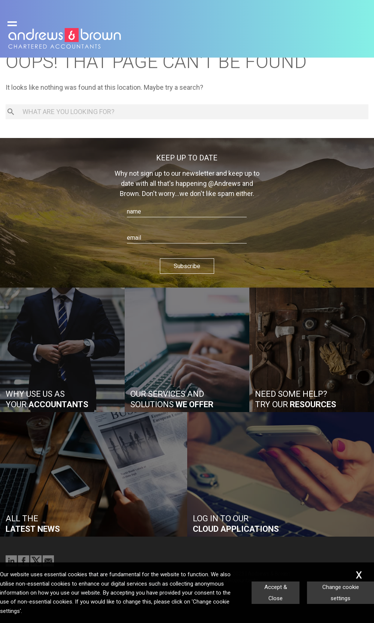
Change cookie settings (340, 593)
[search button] (10, 111)
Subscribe (187, 266)
